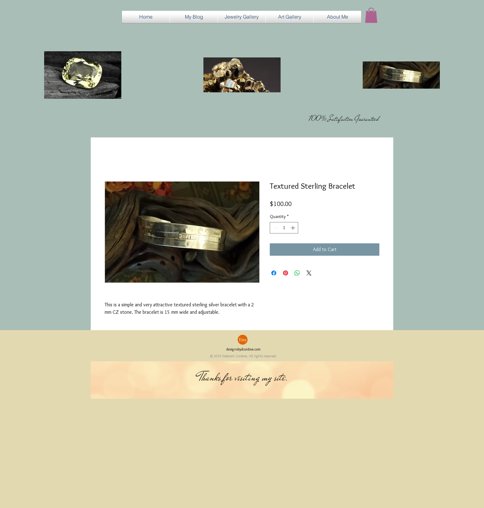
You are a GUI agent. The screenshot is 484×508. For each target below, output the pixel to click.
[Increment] (293, 227)
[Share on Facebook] (273, 273)
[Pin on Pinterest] (285, 273)
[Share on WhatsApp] (297, 273)
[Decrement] (274, 227)
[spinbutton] (284, 227)
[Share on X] (309, 273)
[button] (241, 17)
